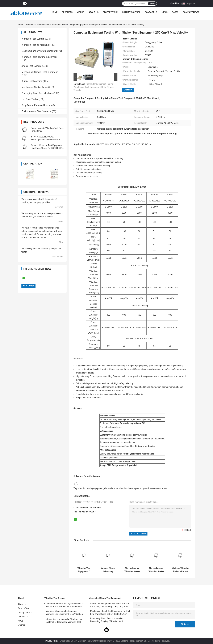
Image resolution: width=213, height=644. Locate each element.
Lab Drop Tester (29, 99)
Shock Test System (31, 66)
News (165, 12)
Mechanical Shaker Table (34, 87)
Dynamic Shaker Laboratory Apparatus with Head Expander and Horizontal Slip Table (108, 570)
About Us (94, 12)
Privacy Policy (51, 641)
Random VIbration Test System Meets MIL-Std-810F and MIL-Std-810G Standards (66, 605)
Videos (80, 12)
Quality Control (131, 12)
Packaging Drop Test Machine (37, 93)
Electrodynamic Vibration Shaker (52, 25)
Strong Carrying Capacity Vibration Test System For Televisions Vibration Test (64, 620)
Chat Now (174, 3)
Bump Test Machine (31, 81)
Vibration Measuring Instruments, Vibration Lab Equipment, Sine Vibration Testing (64, 613)
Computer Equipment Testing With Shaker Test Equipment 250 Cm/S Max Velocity (94, 87)
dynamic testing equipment (154, 488)
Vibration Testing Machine (35, 44)
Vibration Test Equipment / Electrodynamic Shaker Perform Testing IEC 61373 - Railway (83, 570)
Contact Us (151, 12)
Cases (175, 12)
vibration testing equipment (90, 488)
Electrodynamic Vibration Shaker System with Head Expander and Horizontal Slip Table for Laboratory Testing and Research (156, 570)
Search (152, 4)
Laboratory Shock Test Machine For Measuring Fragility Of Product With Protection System (106, 620)
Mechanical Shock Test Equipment (39, 72)
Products (67, 12)
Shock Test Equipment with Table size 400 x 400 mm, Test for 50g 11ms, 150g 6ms (109, 605)
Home (55, 12)
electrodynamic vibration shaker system (122, 488)
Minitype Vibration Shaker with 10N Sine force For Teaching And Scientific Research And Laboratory (180, 570)
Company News (191, 12)
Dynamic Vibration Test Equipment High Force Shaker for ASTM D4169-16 (47, 148)
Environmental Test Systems (36, 111)
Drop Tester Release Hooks (35, 105)
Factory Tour (110, 12)
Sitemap (21, 625)
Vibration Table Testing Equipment (39, 57)
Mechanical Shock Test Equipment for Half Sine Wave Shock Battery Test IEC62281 (110, 612)
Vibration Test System (32, 38)
